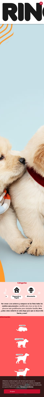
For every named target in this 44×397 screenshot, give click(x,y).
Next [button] (39, 292)
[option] (22, 153)
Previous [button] (4, 292)
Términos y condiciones (26, 387)
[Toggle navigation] (41, 3)
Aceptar (12, 391)
